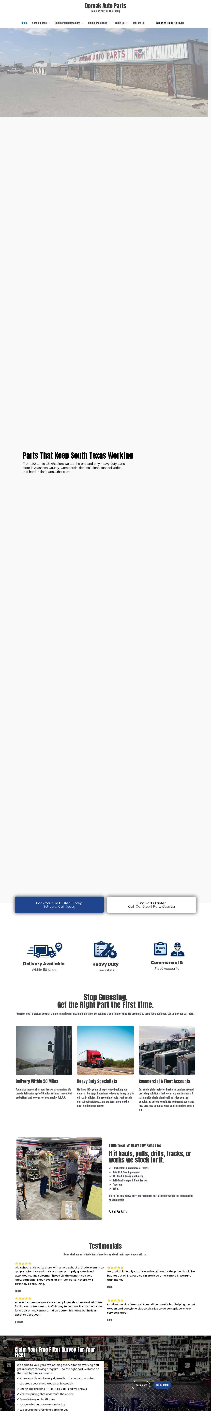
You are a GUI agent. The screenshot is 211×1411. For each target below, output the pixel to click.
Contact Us (138, 23)
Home (24, 23)
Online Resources (97, 23)
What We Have (39, 23)
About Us (119, 23)
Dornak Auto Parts (105, 5)
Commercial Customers (67, 23)
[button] (169, 23)
